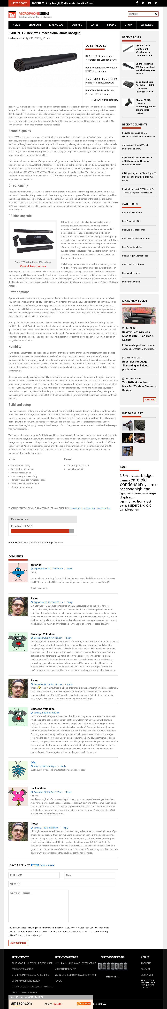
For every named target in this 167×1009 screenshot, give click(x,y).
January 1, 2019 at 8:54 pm (45, 828)
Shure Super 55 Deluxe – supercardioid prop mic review (139, 177)
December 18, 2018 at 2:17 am (46, 792)
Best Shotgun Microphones (32, 542)
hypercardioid (127, 493)
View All (149, 399)
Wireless (147, 24)
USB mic (77, 24)
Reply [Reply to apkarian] (69, 568)
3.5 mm (125, 476)
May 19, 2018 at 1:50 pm (43, 766)
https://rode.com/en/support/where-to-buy (90, 508)
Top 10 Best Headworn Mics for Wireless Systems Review (139, 386)
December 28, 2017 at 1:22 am (46, 638)
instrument (141, 493)
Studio (111, 24)
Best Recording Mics (132, 247)
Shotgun (35, 24)
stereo (123, 505)
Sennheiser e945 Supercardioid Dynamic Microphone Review (137, 161)
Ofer (34, 762)
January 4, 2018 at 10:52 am (45, 712)
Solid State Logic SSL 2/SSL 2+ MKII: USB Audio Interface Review (145, 87)
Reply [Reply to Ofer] (63, 766)
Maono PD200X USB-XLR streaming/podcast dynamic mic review (146, 106)
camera (125, 480)
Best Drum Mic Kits (131, 221)
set (149, 501)
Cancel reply (47, 865)
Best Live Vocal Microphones (136, 238)
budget (147, 475)
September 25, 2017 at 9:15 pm (47, 568)
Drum (128, 24)
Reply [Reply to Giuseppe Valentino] (68, 638)
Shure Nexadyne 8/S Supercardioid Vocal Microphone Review (145, 69)
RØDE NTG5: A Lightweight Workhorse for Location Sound (63, 3)
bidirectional (136, 476)
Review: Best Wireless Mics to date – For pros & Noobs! (138, 336)
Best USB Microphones (133, 264)
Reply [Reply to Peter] (69, 602)
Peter (46, 38)
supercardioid (140, 505)
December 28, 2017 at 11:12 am (47, 684)
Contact (145, 969)
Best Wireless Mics (131, 273)
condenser (131, 484)
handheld (127, 489)
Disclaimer (147, 975)
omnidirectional (133, 501)
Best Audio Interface (132, 212)
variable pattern (129, 509)
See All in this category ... (104, 99)
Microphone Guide (131, 282)
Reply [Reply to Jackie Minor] (68, 792)
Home (16, 24)
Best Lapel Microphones (133, 230)
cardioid (139, 480)
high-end (59, 542)
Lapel (95, 24)
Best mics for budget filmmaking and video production (135, 365)
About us (146, 963)
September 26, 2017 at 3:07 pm (47, 602)
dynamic (149, 484)
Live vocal (56, 24)
